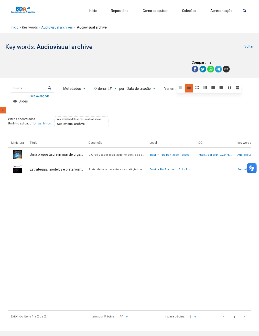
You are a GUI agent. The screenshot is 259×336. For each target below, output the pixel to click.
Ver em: (170, 89)
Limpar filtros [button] (42, 123)
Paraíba (164, 154)
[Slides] (20, 101)
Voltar (249, 46)
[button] (244, 11)
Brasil (153, 154)
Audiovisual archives (57, 27)
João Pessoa (180, 154)
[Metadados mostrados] (74, 88)
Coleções (189, 11)
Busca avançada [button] (38, 96)
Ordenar (100, 89)
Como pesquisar (155, 11)
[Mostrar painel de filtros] (3, 110)
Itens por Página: (103, 316)
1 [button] (234, 317)
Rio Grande (193, 169)
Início (93, 11)
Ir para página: (175, 316)
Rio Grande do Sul (171, 169)
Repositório (120, 11)
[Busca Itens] (32, 88)
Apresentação (221, 11)
